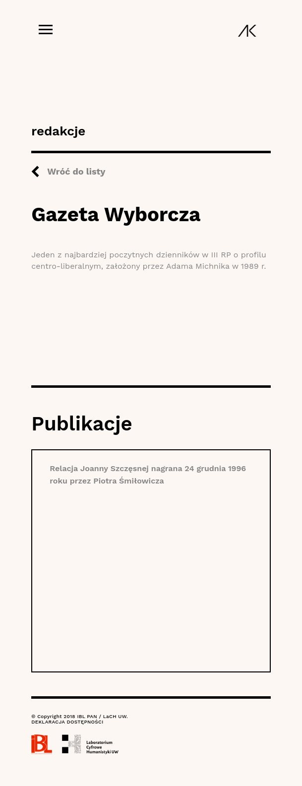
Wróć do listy (76, 171)
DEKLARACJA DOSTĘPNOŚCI (67, 722)
